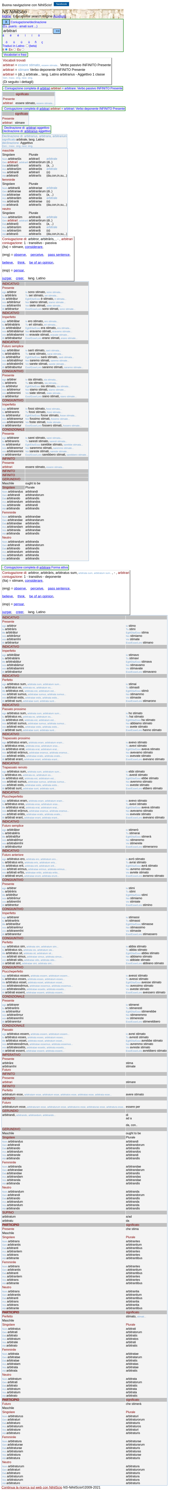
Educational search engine (32, 16)
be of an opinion (41, 262)
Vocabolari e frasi (15, 54)
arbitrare (45, 567)
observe (20, 255)
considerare (34, 247)
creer (19, 278)
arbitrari (45, 88)
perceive (37, 255)
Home (6, 16)
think (21, 262)
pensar (19, 270)
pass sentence (59, 255)
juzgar (6, 278)
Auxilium (59, 16)
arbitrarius (31, 131)
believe (7, 262)
